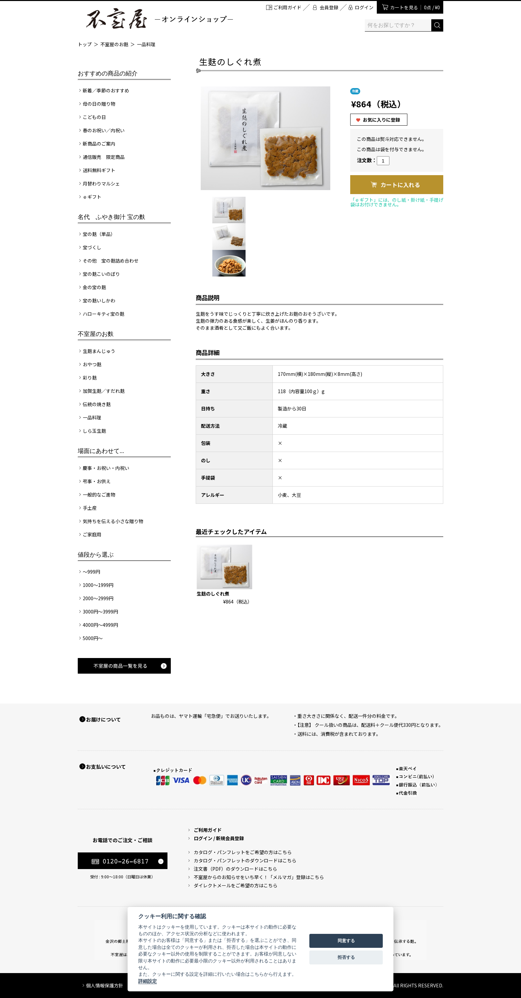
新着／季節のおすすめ (106, 90)
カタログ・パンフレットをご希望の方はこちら (243, 852)
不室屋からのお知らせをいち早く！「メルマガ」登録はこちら (259, 877)
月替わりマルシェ (101, 183)
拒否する (346, 957)
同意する (346, 940)
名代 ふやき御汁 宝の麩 (111, 217)
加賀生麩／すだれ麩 (104, 391)
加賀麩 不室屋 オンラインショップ (159, 18)
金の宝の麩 (94, 287)
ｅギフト (92, 196)
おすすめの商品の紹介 (108, 73)
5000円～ (93, 638)
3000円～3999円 (100, 611)
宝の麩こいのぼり (101, 274)
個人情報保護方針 (104, 985)
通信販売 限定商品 (104, 157)
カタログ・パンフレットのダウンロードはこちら (245, 860)
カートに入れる (400, 184)
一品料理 (146, 44)
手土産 (90, 507)
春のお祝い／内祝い (104, 130)
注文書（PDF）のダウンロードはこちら (235, 868)
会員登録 (329, 7)
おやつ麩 (92, 364)
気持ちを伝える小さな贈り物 (113, 521)
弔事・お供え (97, 481)
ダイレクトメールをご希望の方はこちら (235, 885)
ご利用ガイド (287, 7)
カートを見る (415, 7)
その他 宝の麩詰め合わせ (111, 260)
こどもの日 (94, 117)
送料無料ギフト (99, 170)
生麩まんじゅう (99, 351)
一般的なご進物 (99, 494)
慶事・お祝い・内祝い (106, 468)
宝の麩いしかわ (99, 300)
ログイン (364, 7)
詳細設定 (147, 981)
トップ (85, 44)
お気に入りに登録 (381, 119)
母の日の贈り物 (99, 103)
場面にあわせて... (101, 451)
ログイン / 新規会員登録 (219, 838)
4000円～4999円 (100, 624)
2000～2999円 (98, 598)
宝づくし (92, 247)
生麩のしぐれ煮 (213, 593)
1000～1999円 (98, 585)
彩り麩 (90, 377)
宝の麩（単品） (99, 234)
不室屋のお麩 (114, 44)
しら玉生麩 (94, 430)
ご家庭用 (92, 534)
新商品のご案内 (99, 143)
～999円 (91, 571)
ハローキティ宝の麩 (103, 313)
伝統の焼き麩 (97, 404)
